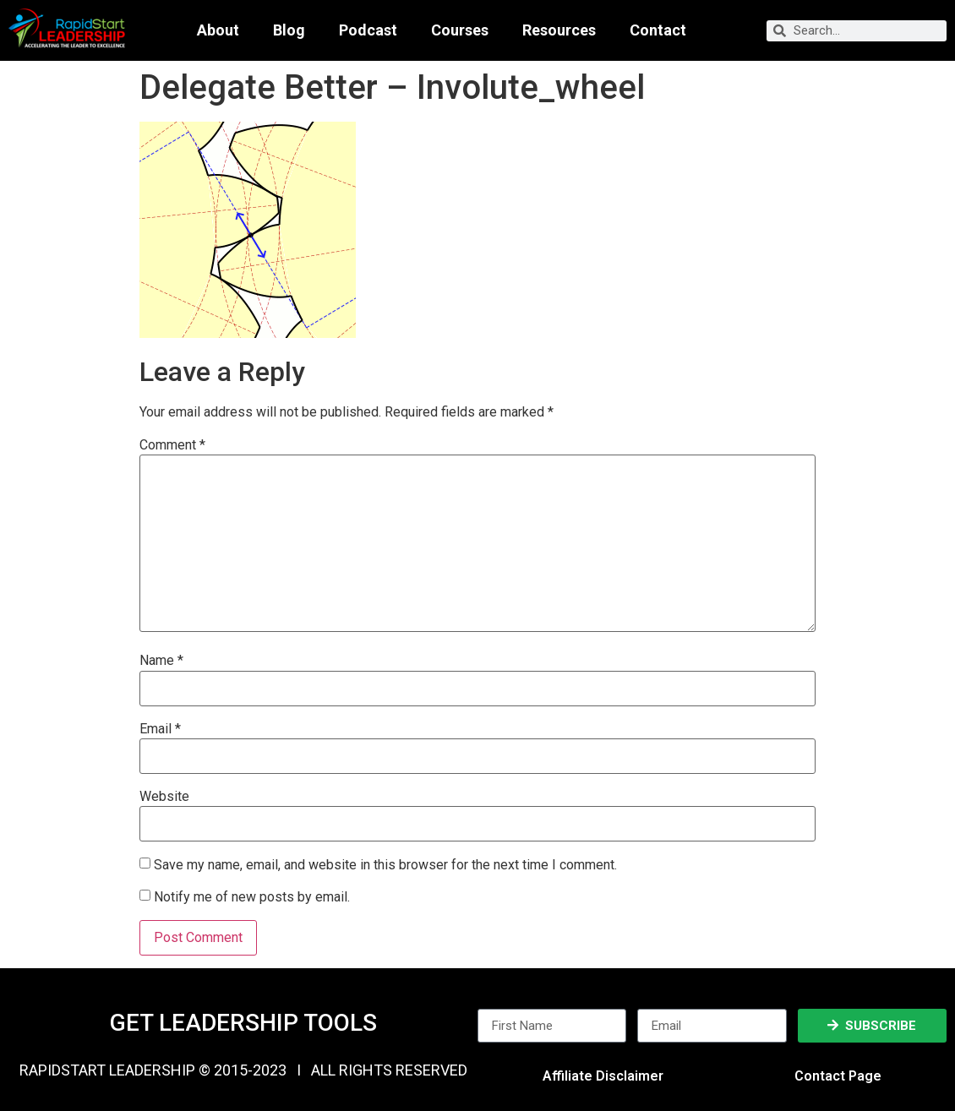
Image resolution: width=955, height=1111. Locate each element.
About (218, 30)
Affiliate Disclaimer (603, 1076)
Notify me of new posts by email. (252, 897)
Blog (289, 30)
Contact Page (837, 1076)
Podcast (368, 30)
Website (164, 796)
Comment (172, 445)
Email (160, 729)
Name (161, 660)
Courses (459, 30)
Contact (658, 30)
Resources (559, 30)
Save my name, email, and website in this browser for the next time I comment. (385, 865)
